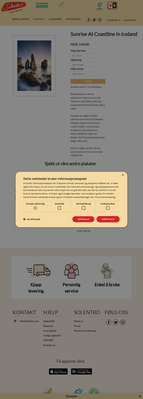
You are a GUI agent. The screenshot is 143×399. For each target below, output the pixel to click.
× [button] (123, 175)
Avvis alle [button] (83, 219)
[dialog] (71, 199)
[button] (31, 219)
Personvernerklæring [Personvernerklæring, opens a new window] (105, 197)
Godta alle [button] (108, 219)
